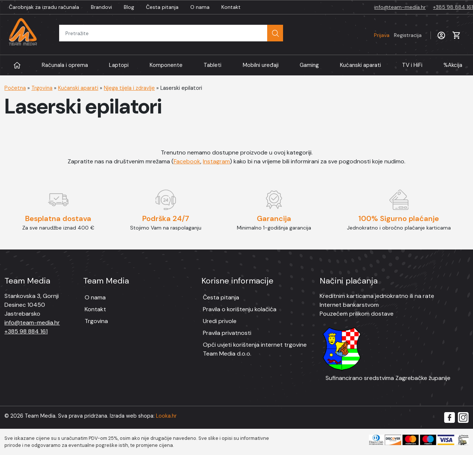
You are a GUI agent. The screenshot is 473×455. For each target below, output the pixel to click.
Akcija (452, 65)
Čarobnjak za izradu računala (44, 7)
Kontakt (231, 7)
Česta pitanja (162, 7)
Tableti (212, 65)
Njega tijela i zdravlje (129, 88)
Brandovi (101, 7)
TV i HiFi (412, 65)
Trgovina (41, 88)
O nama (200, 7)
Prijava (398, 35)
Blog (129, 7)
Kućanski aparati (360, 65)
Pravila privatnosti (227, 333)
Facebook (187, 161)
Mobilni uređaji (261, 65)
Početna (15, 88)
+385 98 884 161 (453, 7)
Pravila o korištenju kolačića (239, 309)
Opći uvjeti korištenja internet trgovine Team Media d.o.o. (255, 349)
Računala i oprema (65, 65)
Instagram (216, 161)
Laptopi (119, 65)
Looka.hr (166, 415)
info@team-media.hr (400, 7)
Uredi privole (219, 321)
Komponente (166, 65)
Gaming (309, 65)
